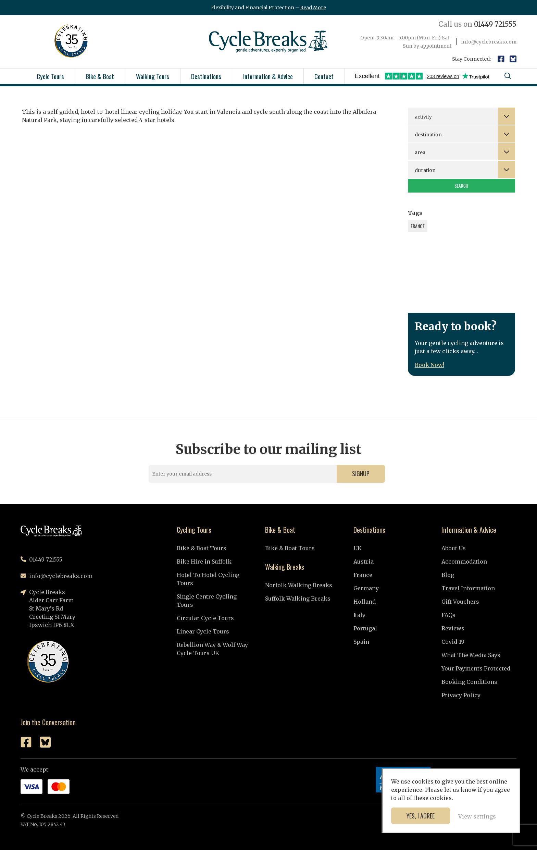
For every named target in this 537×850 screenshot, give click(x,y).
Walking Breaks (284, 567)
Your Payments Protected (475, 668)
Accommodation (464, 561)
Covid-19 (452, 641)
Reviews (452, 628)
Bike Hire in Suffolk (204, 561)
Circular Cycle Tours (205, 618)
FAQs (448, 615)
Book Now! (429, 364)
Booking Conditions (469, 681)
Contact (324, 76)
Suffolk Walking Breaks (297, 598)
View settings (477, 816)
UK (357, 548)
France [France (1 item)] (418, 226)
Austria (363, 561)
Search (461, 185)
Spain (361, 641)
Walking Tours (152, 76)
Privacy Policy (460, 695)
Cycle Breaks (268, 41)
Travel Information (468, 588)
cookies (423, 781)
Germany (366, 588)
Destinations (206, 76)
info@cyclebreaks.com (488, 42)
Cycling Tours (194, 530)
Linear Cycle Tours (203, 631)
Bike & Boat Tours (201, 548)
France (362, 574)
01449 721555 (477, 24)
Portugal (365, 628)
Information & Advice (268, 76)
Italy (359, 615)
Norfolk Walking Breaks (298, 585)
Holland (364, 601)
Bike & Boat (100, 76)
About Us (453, 548)
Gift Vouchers (460, 601)
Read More (313, 7)
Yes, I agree (421, 815)
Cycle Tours (50, 76)
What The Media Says (470, 655)
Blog (447, 574)
